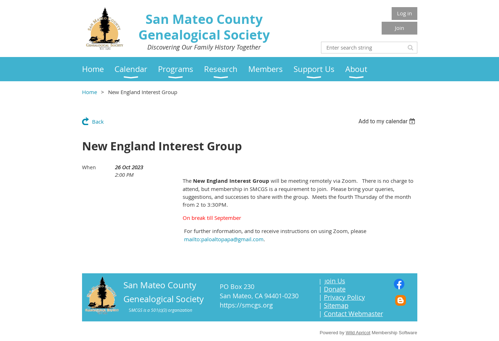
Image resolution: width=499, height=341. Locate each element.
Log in (404, 13)
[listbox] (387, 121)
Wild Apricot (358, 332)
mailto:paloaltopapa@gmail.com (224, 239)
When (89, 167)
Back (98, 121)
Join (399, 27)
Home (89, 91)
